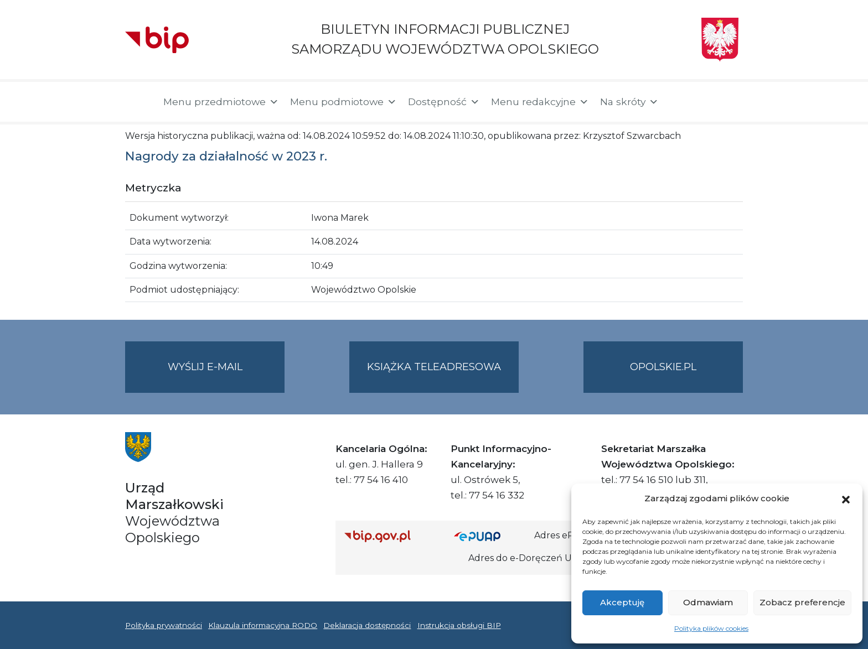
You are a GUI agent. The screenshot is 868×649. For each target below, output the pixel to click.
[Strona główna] (138, 102)
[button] (845, 498)
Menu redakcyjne (540, 102)
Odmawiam (708, 602)
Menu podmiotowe (343, 102)
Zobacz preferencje (802, 602)
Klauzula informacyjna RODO (262, 625)
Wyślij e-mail (226, 376)
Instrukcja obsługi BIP (459, 625)
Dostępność (444, 102)
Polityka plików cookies (711, 628)
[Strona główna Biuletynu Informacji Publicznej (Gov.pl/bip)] (390, 536)
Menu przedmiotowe (221, 102)
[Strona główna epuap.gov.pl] (490, 536)
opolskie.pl (663, 367)
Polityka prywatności (163, 625)
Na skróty (629, 102)
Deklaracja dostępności (367, 625)
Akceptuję (622, 602)
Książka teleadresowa (434, 367)
